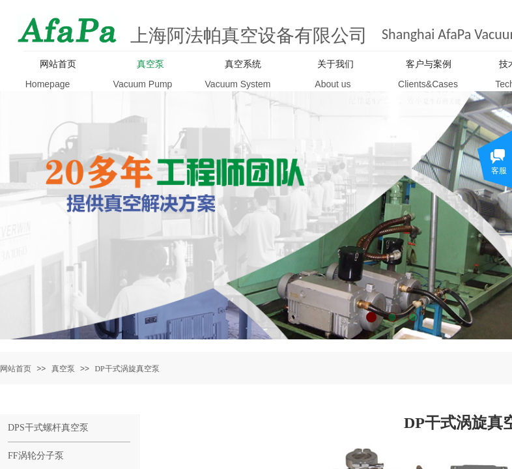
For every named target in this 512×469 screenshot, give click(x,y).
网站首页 (15, 368)
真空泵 (63, 368)
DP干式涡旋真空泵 (126, 368)
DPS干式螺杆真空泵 (48, 428)
